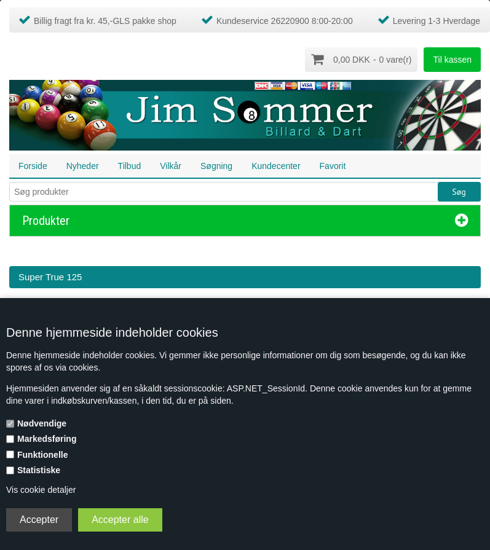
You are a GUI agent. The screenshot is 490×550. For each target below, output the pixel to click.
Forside (32, 165)
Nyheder (82, 165)
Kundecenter (275, 165)
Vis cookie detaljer (41, 490)
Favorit (333, 165)
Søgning (216, 165)
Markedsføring (46, 439)
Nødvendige (41, 423)
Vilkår (170, 165)
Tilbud (129, 165)
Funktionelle (42, 455)
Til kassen (452, 60)
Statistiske (38, 470)
